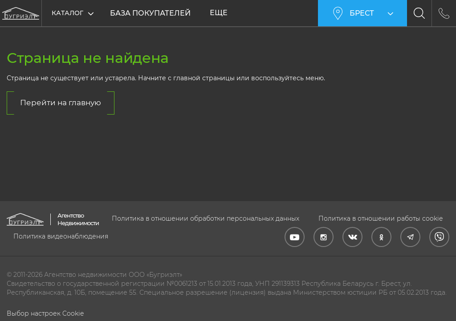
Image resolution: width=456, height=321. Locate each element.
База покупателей (150, 13)
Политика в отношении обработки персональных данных (205, 218)
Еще (219, 12)
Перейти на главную (60, 102)
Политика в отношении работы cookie (380, 218)
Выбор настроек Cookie (45, 313)
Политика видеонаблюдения (60, 236)
